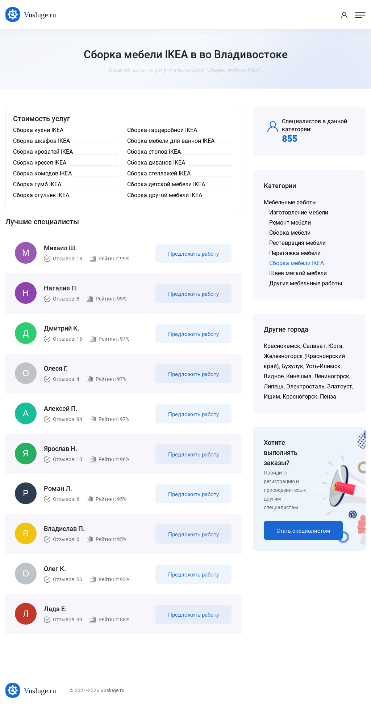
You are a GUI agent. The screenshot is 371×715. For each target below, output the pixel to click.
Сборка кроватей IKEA (43, 151)
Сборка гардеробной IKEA (162, 130)
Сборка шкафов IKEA (41, 140)
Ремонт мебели (290, 222)
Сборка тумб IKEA (37, 184)
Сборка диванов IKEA (156, 162)
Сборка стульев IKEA (41, 195)
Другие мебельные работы (305, 283)
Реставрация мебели (297, 242)
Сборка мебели (289, 232)
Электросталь (305, 386)
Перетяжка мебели (295, 253)
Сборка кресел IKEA (39, 162)
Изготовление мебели (298, 212)
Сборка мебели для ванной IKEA (170, 140)
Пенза (328, 396)
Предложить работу (193, 254)
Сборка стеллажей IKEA (159, 173)
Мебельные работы (290, 202)
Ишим (272, 396)
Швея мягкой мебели (298, 273)
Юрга (335, 345)
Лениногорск (331, 376)
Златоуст (339, 386)
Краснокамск (282, 345)
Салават (314, 345)
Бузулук (292, 366)
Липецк (274, 386)
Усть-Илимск (323, 366)
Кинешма (299, 376)
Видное (274, 376)
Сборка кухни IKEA (38, 130)
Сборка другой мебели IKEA (164, 195)
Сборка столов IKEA (154, 151)
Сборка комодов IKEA (42, 173)
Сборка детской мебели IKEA (166, 184)
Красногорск (300, 396)
